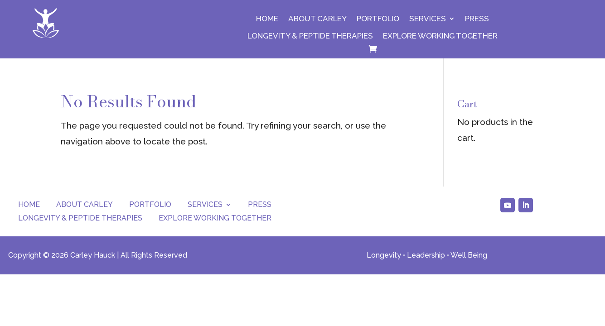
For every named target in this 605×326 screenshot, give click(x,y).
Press (477, 18)
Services (427, 18)
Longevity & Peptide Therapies (310, 35)
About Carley (317, 18)
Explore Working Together (440, 35)
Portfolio (378, 18)
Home (267, 18)
